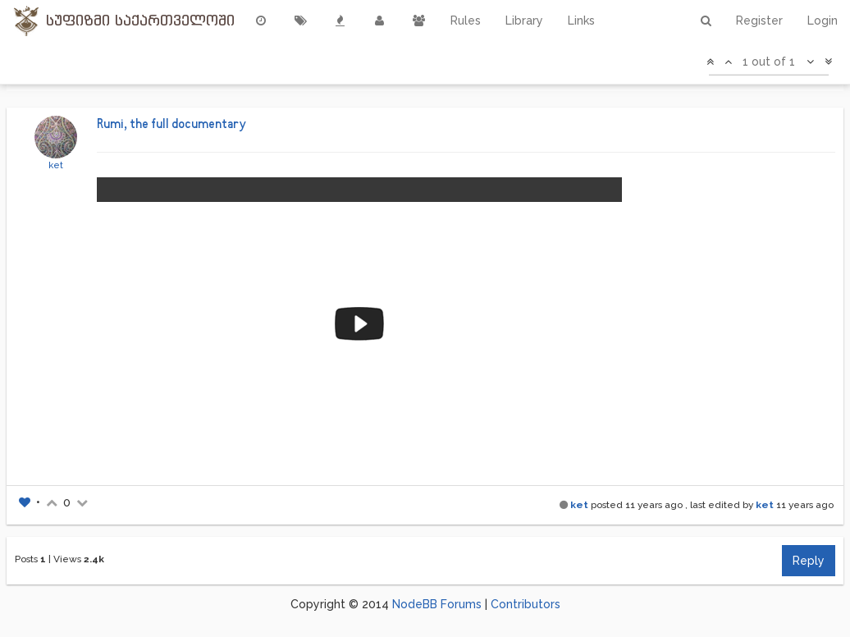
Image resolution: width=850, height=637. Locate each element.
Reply (809, 560)
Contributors (525, 604)
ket (55, 165)
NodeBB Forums (437, 604)
